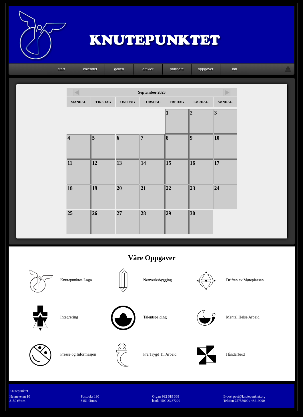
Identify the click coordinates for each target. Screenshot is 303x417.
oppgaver (205, 69)
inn (234, 69)
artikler (148, 69)
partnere (177, 69)
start (61, 69)
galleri (119, 69)
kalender (90, 69)
